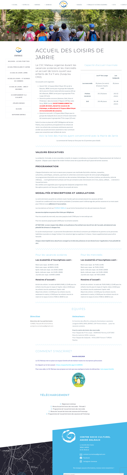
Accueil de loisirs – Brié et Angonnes (18, 88)
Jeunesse (49, 5)
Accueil (15, 5)
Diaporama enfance (19, 114)
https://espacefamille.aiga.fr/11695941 (69, 365)
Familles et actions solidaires (97, 5)
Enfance (37, 5)
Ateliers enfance (19, 103)
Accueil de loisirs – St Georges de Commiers (19, 80)
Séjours (19, 109)
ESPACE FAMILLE (60, 208)
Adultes (79, 5)
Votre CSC (26, 5)
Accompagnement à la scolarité (18, 96)
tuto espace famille (107, 369)
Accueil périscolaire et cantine (19, 67)
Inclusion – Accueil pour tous (18, 61)
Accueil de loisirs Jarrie (19, 73)
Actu (114, 5)
